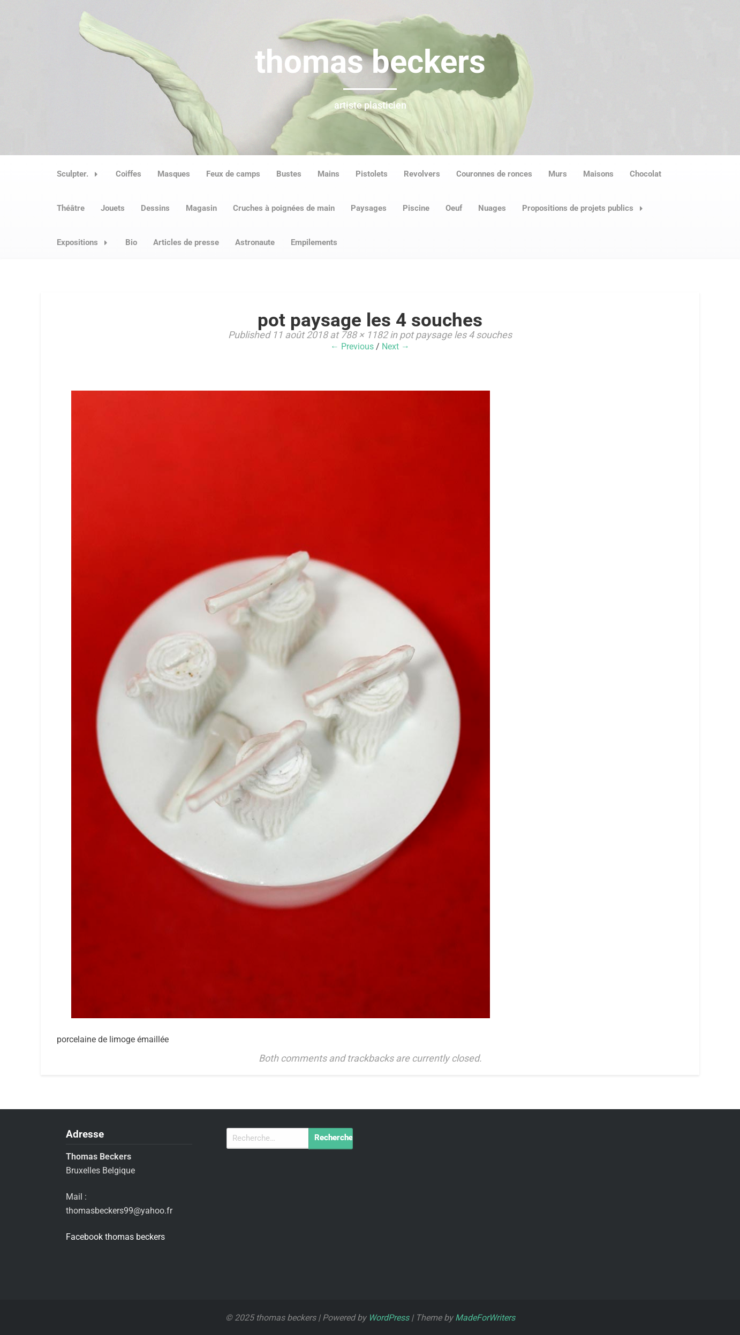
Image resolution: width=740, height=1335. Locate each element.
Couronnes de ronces (494, 174)
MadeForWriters (485, 1318)
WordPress (388, 1318)
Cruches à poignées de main (284, 208)
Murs (557, 174)
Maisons (598, 174)
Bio (131, 242)
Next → (396, 346)
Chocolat (645, 174)
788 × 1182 (364, 334)
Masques (173, 174)
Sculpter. (80, 174)
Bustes (288, 174)
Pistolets (372, 174)
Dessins (155, 208)
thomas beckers (370, 62)
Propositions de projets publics (585, 208)
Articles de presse (186, 242)
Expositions (85, 242)
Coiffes (128, 174)
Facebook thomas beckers (115, 1237)
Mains (328, 174)
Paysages (369, 208)
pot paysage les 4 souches (455, 334)
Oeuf (453, 208)
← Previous (352, 346)
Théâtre (71, 208)
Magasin (201, 208)
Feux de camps (233, 174)
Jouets (113, 208)
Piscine (416, 208)
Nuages (492, 208)
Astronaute (255, 242)
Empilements (314, 242)
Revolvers (422, 174)
